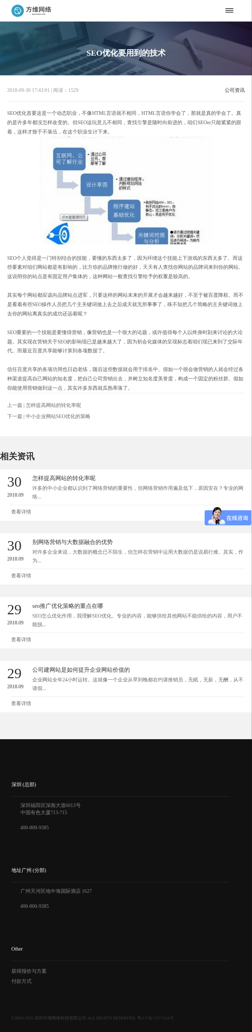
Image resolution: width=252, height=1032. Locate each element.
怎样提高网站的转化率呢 (53, 405)
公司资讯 (235, 90)
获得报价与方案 (29, 971)
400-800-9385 (34, 827)
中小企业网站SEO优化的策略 (58, 416)
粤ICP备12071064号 (155, 1018)
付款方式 (21, 981)
